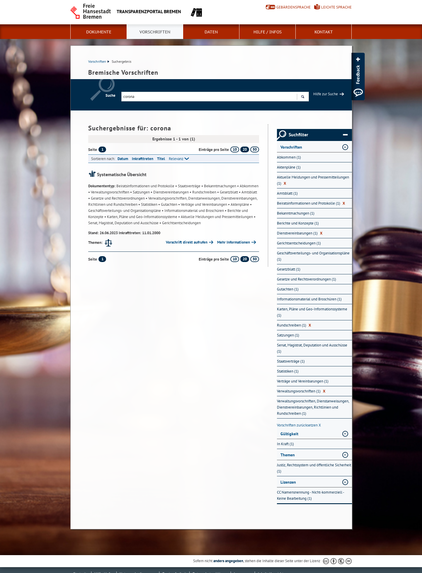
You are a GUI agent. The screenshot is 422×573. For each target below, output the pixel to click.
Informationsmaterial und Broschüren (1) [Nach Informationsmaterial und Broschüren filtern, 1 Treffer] (309, 299)
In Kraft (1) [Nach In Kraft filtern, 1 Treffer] (285, 443)
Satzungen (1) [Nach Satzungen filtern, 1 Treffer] (288, 335)
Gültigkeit (289, 433)
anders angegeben (228, 560)
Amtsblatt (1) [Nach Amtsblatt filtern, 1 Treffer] (287, 193)
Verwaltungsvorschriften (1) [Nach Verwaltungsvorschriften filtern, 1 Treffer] (301, 391)
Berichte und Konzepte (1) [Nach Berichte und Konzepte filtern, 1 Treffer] (298, 223)
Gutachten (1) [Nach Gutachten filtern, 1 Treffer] (288, 289)
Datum (123, 158)
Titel (161, 158)
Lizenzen (288, 482)
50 (255, 149)
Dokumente (98, 32)
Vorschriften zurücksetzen (299, 425)
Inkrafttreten (142, 158)
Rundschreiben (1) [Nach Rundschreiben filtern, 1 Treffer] (294, 325)
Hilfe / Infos (267, 32)
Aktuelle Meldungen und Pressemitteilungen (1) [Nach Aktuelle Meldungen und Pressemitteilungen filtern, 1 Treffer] (313, 180)
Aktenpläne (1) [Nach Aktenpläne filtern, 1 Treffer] (289, 167)
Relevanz (176, 158)
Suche (110, 95)
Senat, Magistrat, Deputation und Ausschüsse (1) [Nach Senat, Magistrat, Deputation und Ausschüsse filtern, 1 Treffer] (312, 348)
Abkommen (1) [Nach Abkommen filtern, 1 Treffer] (289, 157)
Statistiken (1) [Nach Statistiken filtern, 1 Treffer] (288, 371)
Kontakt (323, 32)
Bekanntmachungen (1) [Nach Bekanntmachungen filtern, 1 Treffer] (295, 213)
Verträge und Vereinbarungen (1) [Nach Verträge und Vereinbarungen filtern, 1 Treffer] (303, 381)
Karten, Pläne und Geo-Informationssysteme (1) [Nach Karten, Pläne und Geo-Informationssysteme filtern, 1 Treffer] (312, 312)
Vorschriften (154, 32)
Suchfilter (318, 135)
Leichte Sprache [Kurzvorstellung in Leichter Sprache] (336, 7)
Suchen (302, 97)
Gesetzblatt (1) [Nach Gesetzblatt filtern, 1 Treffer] (288, 269)
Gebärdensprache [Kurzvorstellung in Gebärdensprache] (293, 7)
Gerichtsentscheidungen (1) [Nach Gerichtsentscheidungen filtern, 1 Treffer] (299, 243)
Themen (287, 455)
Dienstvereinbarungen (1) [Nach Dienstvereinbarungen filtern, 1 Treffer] (299, 233)
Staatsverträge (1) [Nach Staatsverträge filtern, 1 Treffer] (291, 361)
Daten (211, 32)
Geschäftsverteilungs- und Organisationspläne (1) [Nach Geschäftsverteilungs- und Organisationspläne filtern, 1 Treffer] (313, 256)
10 (235, 149)
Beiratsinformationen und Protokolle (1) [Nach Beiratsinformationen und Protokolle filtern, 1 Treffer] (311, 203)
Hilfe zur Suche (325, 93)
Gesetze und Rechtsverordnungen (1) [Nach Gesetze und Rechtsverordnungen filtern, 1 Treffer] (306, 279)
